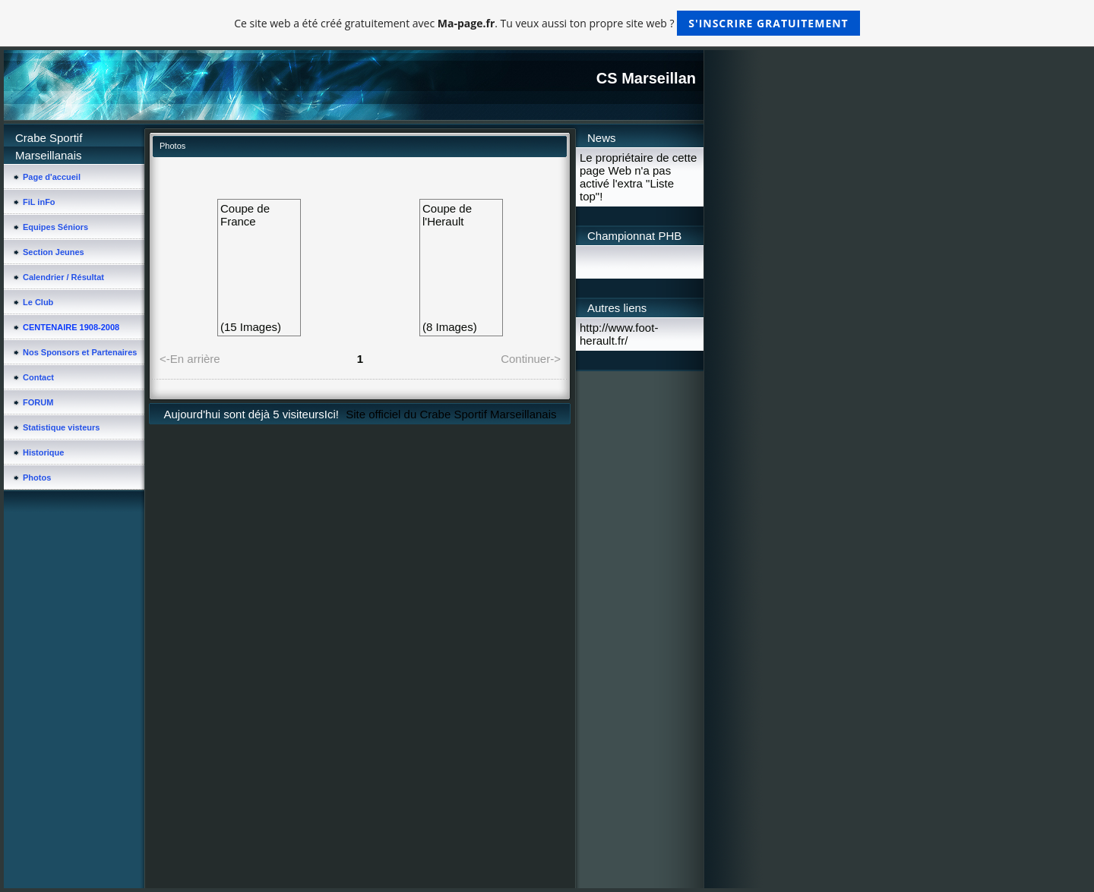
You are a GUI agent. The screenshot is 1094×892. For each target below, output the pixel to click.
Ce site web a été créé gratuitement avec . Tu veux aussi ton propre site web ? (546, 23)
